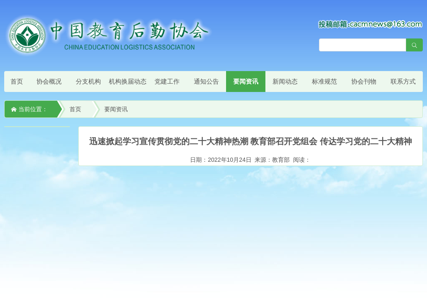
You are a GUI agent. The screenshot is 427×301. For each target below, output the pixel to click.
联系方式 (403, 81)
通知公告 (206, 81)
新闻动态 (285, 81)
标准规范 (324, 81)
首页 (16, 81)
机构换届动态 (128, 81)
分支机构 (88, 81)
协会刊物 (363, 81)
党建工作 (167, 81)
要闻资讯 (245, 81)
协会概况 (49, 81)
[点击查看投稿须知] (370, 24)
